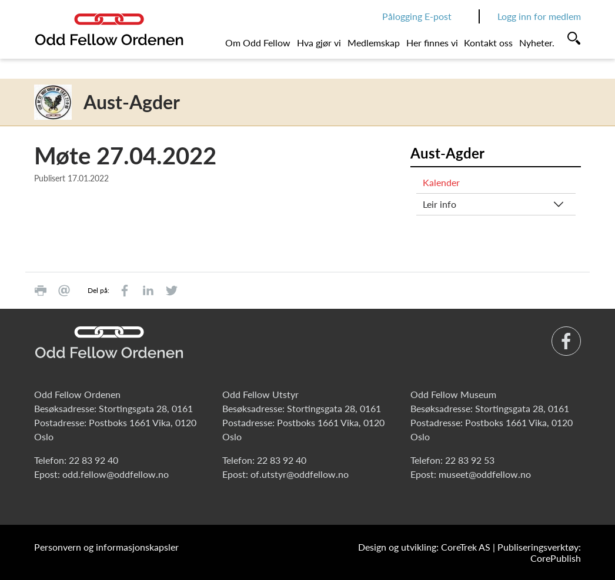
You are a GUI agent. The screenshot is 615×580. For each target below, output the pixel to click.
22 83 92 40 (93, 460)
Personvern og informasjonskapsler (106, 546)
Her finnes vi (432, 42)
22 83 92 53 (469, 460)
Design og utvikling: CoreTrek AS (424, 546)
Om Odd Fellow (257, 42)
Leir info (439, 204)
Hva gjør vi (319, 42)
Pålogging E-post (417, 16)
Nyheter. (536, 42)
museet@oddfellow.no (485, 474)
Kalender (441, 182)
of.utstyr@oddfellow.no (299, 474)
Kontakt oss (488, 42)
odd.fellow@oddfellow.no (115, 474)
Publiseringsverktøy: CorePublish (539, 552)
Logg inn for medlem (539, 16)
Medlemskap (373, 42)
